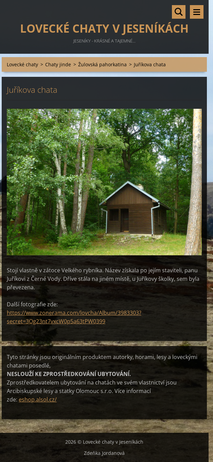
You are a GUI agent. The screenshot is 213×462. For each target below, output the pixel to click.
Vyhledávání (178, 12)
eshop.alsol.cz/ (38, 399)
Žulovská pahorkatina (102, 64)
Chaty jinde (58, 64)
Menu (196, 12)
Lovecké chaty (22, 64)
